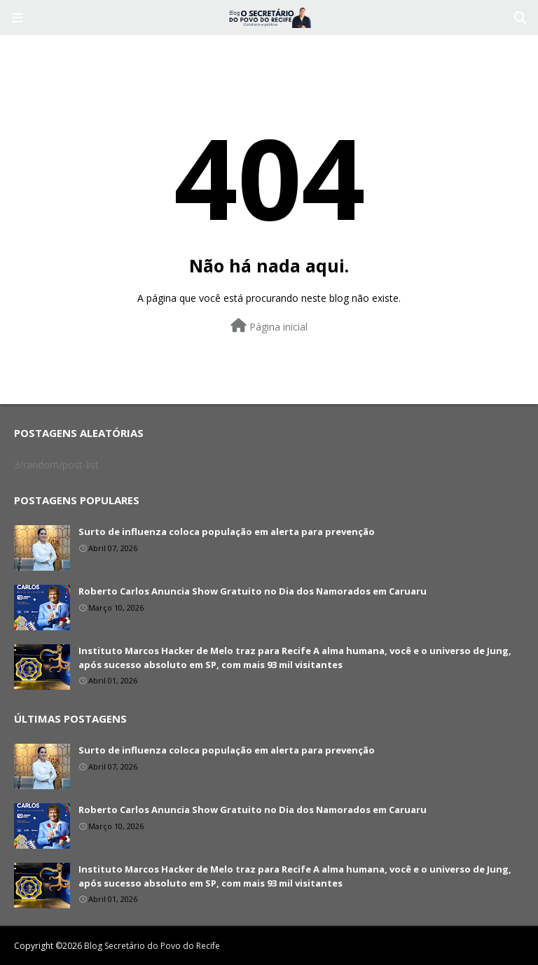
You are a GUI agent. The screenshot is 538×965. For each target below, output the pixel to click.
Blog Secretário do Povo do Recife (152, 946)
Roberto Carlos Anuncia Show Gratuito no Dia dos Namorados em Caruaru (252, 591)
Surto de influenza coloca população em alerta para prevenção (226, 531)
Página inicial (269, 326)
